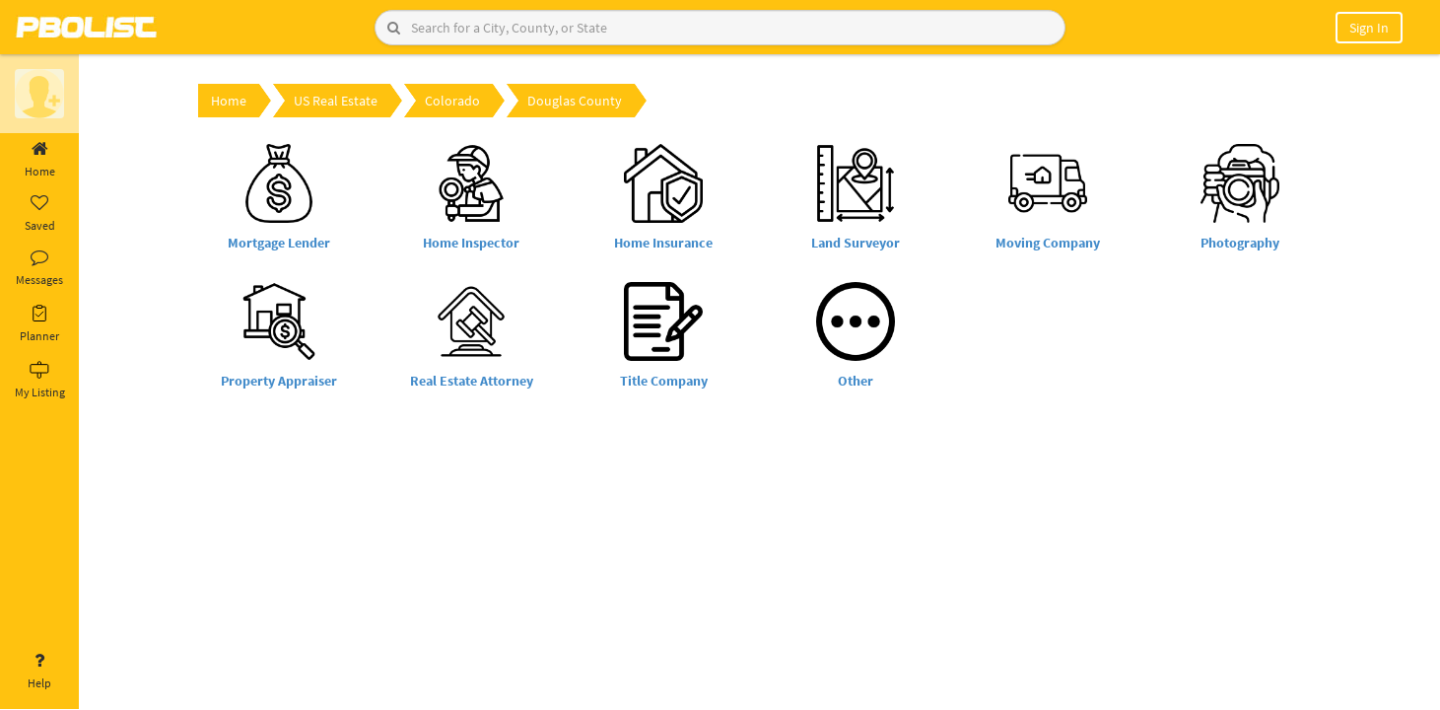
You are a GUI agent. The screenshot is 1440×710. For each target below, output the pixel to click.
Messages (39, 268)
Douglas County (574, 100)
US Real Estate (335, 100)
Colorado (452, 100)
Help (39, 671)
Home (39, 159)
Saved (39, 214)
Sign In (1369, 27)
